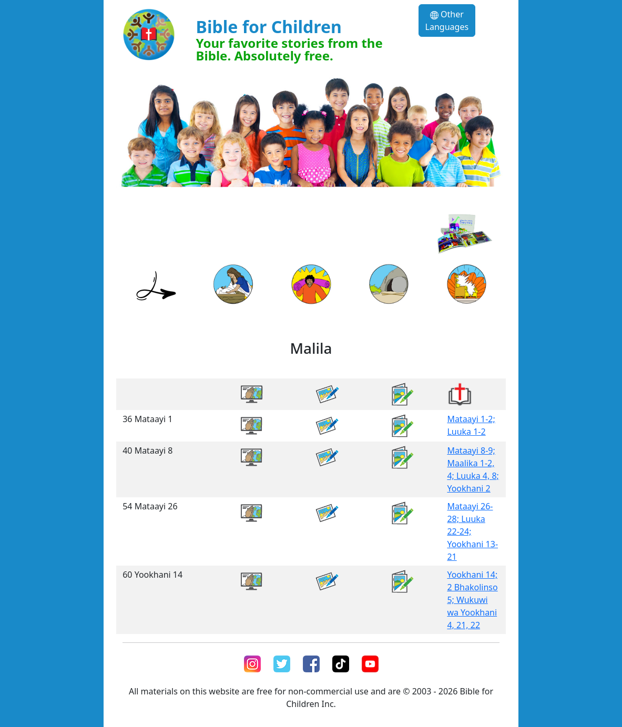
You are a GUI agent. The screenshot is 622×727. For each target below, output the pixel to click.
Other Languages (446, 20)
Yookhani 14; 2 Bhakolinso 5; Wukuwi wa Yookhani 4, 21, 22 (472, 600)
